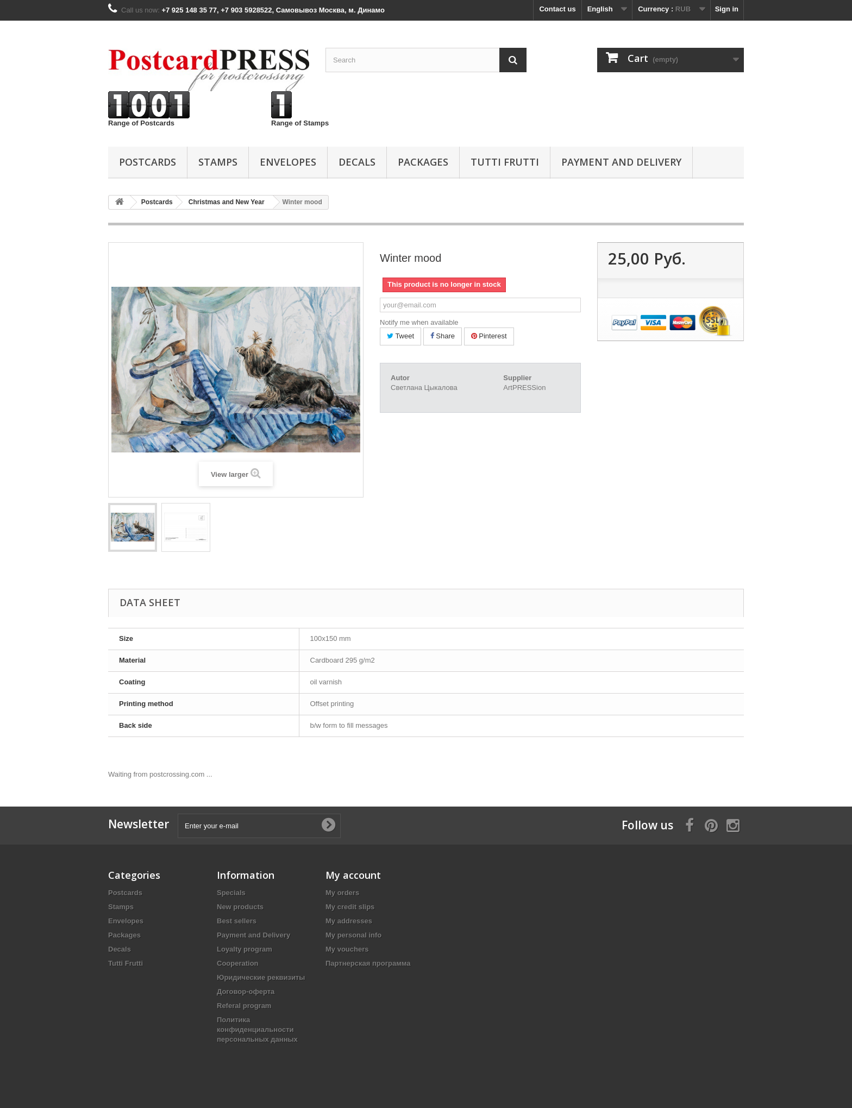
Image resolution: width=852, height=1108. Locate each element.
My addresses (348, 921)
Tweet (400, 336)
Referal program (244, 1006)
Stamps (217, 161)
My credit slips (349, 907)
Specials (231, 893)
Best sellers (236, 921)
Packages (423, 161)
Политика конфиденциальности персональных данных (257, 1029)
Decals (357, 161)
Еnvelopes (288, 161)
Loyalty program (244, 949)
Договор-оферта (245, 991)
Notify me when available (419, 322)
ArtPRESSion (524, 387)
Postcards (147, 161)
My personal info (353, 935)
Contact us (557, 9)
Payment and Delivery (621, 161)
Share (442, 336)
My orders (342, 893)
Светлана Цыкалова (424, 387)
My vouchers (346, 949)
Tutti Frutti (505, 161)
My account (353, 875)
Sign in (726, 9)
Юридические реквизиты (261, 977)
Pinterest (489, 336)
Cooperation (238, 963)
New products (240, 907)
